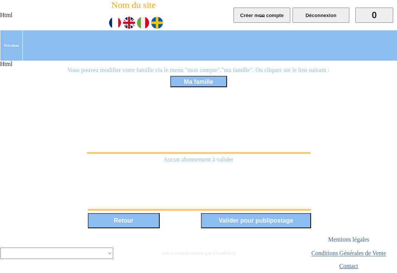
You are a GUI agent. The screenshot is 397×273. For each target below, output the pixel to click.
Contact (348, 266)
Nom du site (133, 5)
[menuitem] (11, 45)
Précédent (11, 45)
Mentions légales (348, 239)
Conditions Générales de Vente (348, 253)
